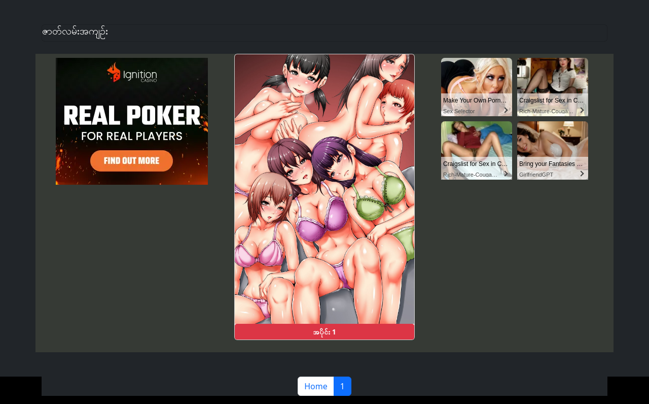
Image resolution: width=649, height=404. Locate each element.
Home (316, 386)
